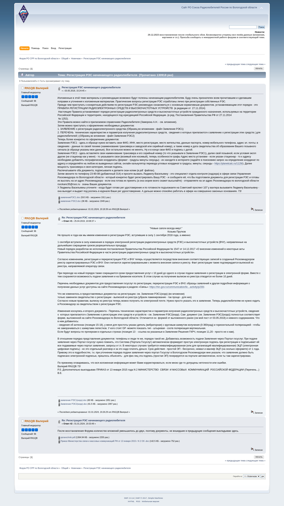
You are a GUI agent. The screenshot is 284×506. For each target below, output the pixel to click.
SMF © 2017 (141, 498)
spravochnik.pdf (67, 437)
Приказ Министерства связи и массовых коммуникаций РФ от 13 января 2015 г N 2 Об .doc (104, 441)
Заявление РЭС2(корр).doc (73, 404)
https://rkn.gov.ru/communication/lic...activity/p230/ (176, 287)
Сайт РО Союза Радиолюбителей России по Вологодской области (219, 7)
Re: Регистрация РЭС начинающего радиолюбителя (93, 217)
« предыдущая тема (235, 64)
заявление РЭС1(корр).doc (73, 400)
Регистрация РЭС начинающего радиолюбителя (91, 87)
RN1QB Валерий (37, 88)
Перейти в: (237, 476)
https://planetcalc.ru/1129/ (228, 163)
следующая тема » (255, 64)
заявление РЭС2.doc (70, 201)
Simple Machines (155, 498)
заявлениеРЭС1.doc (69, 197)
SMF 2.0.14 (129, 498)
